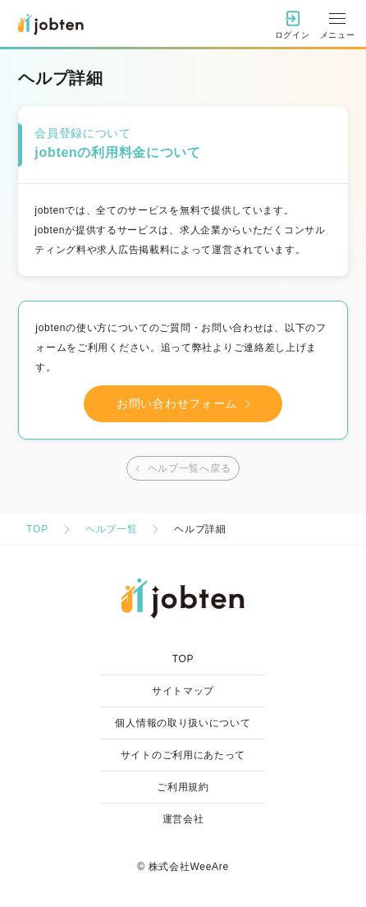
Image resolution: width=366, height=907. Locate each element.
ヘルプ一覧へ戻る (181, 469)
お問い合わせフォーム (187, 404)
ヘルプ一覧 (111, 529)
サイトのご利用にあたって (183, 755)
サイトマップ (183, 691)
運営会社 (183, 819)
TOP (37, 529)
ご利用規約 (183, 787)
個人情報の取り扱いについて (182, 723)
